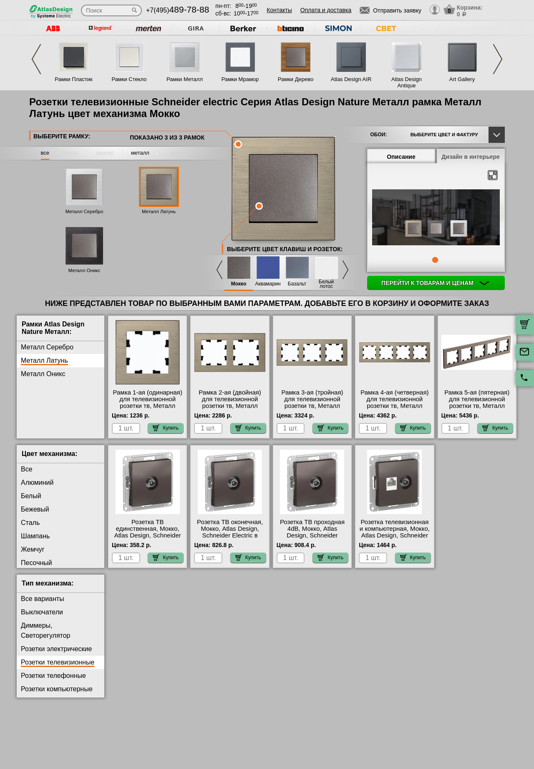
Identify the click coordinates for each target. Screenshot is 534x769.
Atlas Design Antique (406, 82)
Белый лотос (326, 284)
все (45, 153)
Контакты (279, 10)
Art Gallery (462, 79)
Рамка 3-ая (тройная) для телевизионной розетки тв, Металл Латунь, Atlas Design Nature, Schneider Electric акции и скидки (312, 409)
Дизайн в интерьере (470, 156)
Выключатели (42, 612)
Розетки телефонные (53, 675)
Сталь (30, 522)
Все (27, 469)
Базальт (297, 284)
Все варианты (42, 598)
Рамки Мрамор (240, 79)
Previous (36, 59)
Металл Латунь (159, 211)
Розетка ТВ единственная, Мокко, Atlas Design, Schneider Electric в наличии (147, 532)
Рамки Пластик (74, 79)
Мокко (239, 284)
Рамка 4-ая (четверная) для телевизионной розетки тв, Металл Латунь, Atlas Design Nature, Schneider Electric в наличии (394, 409)
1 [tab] (435, 260)
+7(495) (177, 10)
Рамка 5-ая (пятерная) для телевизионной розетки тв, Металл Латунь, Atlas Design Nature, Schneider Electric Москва (476, 409)
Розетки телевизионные (57, 662)
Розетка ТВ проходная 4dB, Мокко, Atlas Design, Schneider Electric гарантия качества (312, 535)
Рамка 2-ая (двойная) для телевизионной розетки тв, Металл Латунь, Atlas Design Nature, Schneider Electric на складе (230, 409)
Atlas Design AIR (351, 79)
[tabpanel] (436, 218)
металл (140, 153)
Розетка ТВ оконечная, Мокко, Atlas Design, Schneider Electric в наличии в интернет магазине (230, 535)
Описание (401, 156)
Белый (31, 495)
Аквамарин (267, 284)
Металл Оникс (84, 270)
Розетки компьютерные (57, 689)
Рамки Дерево (295, 79)
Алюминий (37, 482)
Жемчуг (33, 549)
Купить (166, 428)
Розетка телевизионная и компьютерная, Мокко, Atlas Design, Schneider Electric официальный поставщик (395, 535)
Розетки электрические (56, 648)
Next (498, 59)
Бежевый (35, 509)
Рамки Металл (184, 79)
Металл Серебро (84, 211)
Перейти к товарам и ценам (435, 283)
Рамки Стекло (128, 79)
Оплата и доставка (325, 10)
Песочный (36, 562)
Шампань (35, 536)
